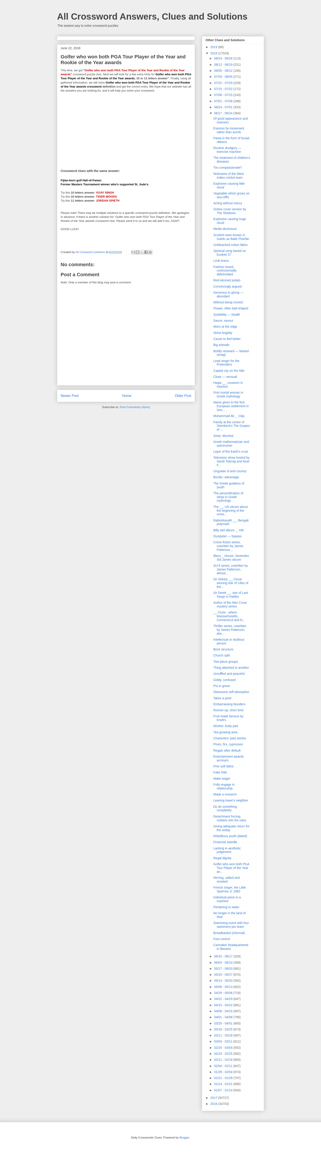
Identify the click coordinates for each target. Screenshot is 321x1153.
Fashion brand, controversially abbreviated (225, 270)
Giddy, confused (224, 680)
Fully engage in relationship (224, 786)
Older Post (183, 396)
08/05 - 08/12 (223, 70)
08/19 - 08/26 (223, 58)
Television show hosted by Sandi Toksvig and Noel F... (231, 461)
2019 (214, 47)
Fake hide (220, 772)
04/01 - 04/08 (223, 1017)
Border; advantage (226, 477)
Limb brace (221, 260)
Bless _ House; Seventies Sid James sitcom (231, 557)
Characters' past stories (229, 738)
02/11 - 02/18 (223, 1059)
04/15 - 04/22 (223, 1005)
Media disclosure (225, 229)
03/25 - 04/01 (223, 1023)
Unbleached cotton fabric (230, 245)
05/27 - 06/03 (223, 968)
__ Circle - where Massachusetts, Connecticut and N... (229, 616)
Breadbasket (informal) (229, 933)
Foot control (221, 939)
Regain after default (227, 750)
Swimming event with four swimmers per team (231, 924)
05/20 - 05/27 (223, 974)
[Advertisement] (126, 128)
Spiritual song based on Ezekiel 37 (229, 252)
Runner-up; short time (228, 710)
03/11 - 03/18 (223, 1035)
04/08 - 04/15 (223, 1011)
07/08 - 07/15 (223, 95)
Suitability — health (226, 314)
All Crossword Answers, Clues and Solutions (152, 16)
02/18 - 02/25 (223, 1053)
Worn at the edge (225, 326)
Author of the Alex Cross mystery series (230, 604)
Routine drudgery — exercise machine (227, 149)
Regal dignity (222, 858)
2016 (214, 1104)
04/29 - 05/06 (223, 993)
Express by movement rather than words (228, 130)
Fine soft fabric (223, 766)
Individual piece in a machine (227, 899)
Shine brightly (222, 333)
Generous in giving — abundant (228, 294)
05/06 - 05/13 (223, 987)
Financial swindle (225, 842)
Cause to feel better (227, 339)
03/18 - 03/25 (223, 1029)
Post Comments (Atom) (135, 407)
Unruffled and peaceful (229, 673)
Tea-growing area (225, 732)
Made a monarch (225, 794)
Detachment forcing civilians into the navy (229, 818)
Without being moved (228, 302)
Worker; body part (225, 726)
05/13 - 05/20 (223, 980)
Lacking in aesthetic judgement (227, 850)
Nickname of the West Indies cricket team (228, 175)
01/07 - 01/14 (223, 1090)
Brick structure (223, 649)
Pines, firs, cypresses (228, 744)
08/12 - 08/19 (223, 64)
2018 (214, 53)
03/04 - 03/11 (223, 1041)
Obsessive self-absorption (231, 692)
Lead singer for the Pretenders (226, 362)
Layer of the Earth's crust (230, 451)
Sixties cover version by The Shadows (229, 211)
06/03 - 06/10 (223, 962)
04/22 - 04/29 (223, 999)
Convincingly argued (227, 286)
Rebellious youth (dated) (230, 836)
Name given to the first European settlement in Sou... (231, 406)
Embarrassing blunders (229, 704)
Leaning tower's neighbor (230, 800)
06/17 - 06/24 (223, 113)
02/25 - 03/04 (223, 1047)
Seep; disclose (223, 435)
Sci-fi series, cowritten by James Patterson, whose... (230, 569)
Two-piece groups (225, 661)
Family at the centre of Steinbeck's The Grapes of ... (231, 425)
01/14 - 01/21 (223, 1084)
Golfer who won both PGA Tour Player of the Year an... (231, 867)
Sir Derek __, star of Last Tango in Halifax (230, 594)
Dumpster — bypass (227, 536)
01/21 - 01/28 (223, 1078)
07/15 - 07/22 (223, 89)
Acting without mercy (227, 203)
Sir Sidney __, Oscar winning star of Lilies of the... (230, 583)
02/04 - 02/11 (223, 1066)
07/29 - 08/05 (223, 76)
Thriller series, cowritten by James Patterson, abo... (229, 629)
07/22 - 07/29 (223, 83)
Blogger (184, 1137)
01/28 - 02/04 (223, 1072)
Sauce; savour (223, 320)
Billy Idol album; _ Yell (228, 530)
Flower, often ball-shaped (230, 308)
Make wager (221, 778)
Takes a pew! (222, 698)
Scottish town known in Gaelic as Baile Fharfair (231, 237)
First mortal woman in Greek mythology (228, 394)
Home (127, 396)
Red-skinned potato (226, 280)
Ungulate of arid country (230, 471)
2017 (214, 1098)
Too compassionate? (227, 167)
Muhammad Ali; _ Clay (229, 416)
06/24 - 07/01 (223, 107)
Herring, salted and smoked (226, 879)
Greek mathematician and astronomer (231, 443)
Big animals (221, 345)
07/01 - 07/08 (223, 101)
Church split (221, 655)
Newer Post (70, 396)
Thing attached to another (231, 667)
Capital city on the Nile (228, 370)
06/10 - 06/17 (223, 956)
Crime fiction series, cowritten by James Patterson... (228, 546)
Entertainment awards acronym (228, 758)
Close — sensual (225, 376)
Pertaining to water (226, 907)
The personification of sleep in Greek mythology (228, 497)
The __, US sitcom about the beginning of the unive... (230, 510)
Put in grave (221, 686)
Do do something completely (225, 808)
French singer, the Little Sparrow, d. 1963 (229, 889)
